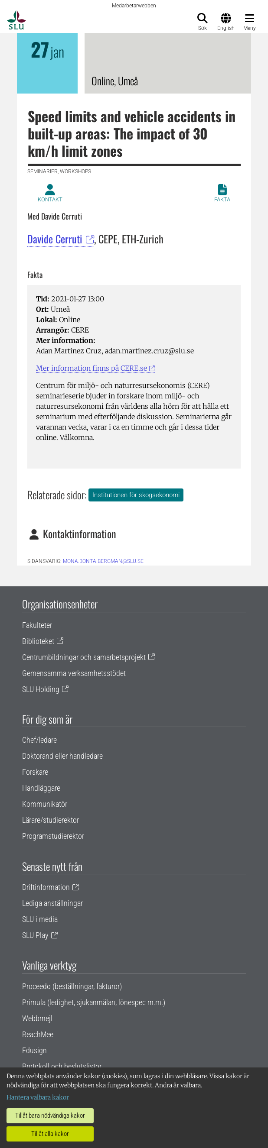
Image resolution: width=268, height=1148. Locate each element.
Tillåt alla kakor (50, 1134)
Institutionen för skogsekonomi (136, 495)
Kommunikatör (44, 803)
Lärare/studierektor (50, 820)
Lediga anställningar (52, 903)
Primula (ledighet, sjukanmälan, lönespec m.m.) (93, 1002)
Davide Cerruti (54, 238)
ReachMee (37, 1034)
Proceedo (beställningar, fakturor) (72, 986)
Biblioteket (38, 641)
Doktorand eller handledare (62, 755)
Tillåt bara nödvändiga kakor (50, 1115)
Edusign (34, 1050)
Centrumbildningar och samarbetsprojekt (84, 657)
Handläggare (41, 787)
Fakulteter (37, 625)
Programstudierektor (53, 836)
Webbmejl (37, 1018)
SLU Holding (40, 689)
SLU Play (35, 935)
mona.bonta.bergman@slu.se (103, 561)
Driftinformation (46, 887)
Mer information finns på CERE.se (91, 368)
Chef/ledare (39, 739)
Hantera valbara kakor (38, 1097)
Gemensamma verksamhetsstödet (74, 673)
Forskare (35, 771)
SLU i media (40, 919)
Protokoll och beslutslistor (61, 1066)
